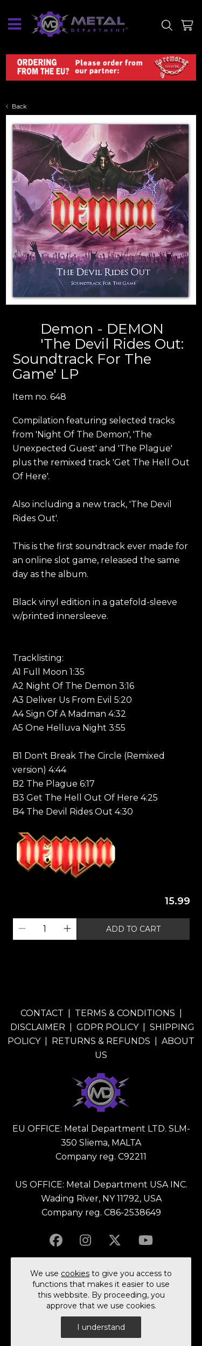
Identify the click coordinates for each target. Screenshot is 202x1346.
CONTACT (42, 1013)
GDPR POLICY (107, 1027)
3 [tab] (101, 313)
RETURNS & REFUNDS (101, 1041)
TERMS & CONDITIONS (125, 1013)
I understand (101, 1327)
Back (16, 106)
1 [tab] (79, 313)
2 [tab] (90, 313)
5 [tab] (122, 313)
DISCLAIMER (37, 1027)
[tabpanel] (101, 210)
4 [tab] (112, 313)
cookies (75, 1273)
